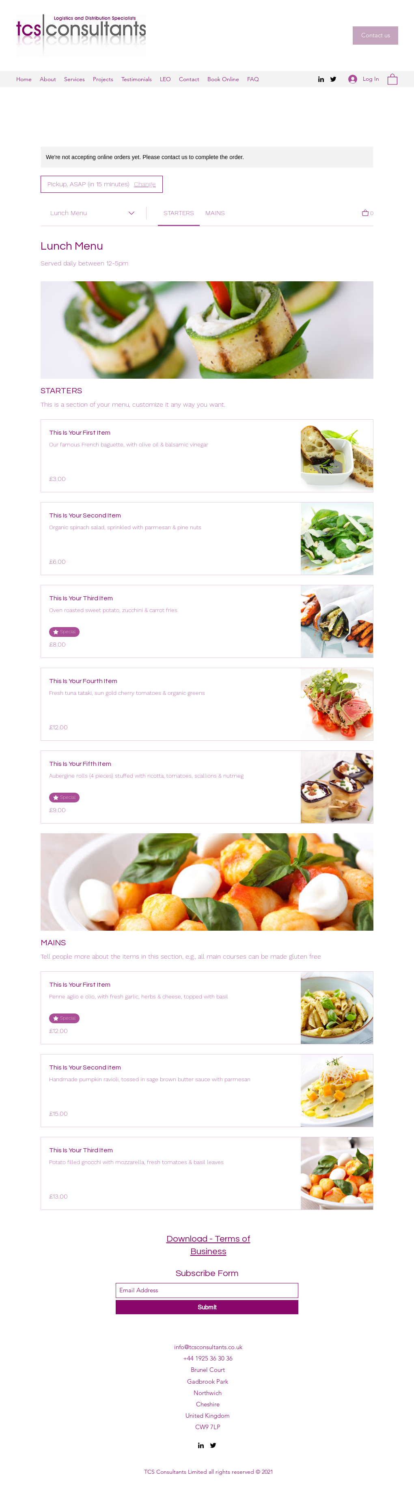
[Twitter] (333, 79)
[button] (375, 35)
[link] (179, 213)
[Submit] (207, 1307)
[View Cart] (367, 212)
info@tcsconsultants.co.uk (208, 1347)
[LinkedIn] (321, 79)
